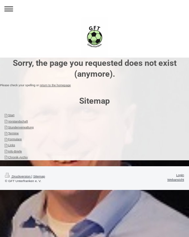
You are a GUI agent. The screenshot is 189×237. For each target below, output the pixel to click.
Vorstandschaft (18, 121)
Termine (13, 133)
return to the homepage (55, 85)
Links (11, 145)
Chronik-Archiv (18, 157)
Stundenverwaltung (21, 127)
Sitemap (39, 176)
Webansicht (175, 179)
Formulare (15, 139)
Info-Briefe (15, 151)
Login (180, 175)
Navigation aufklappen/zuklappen (94, 9)
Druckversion (18, 176)
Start (11, 115)
